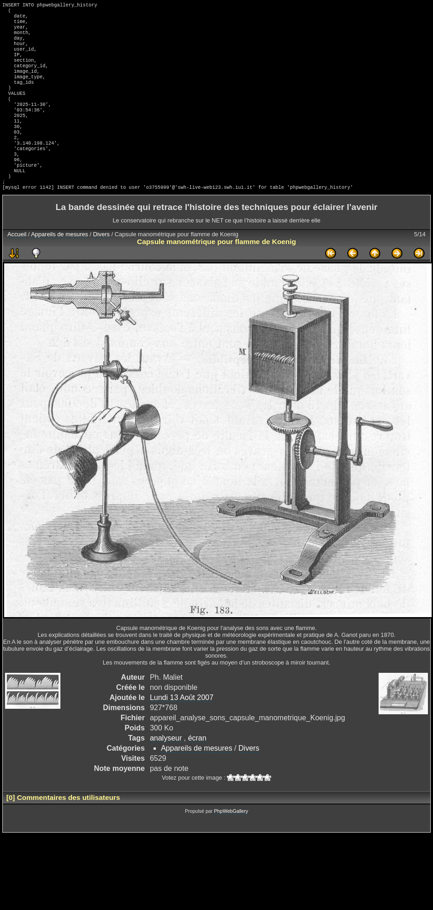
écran (197, 769)
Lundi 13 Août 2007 (182, 729)
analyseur (167, 769)
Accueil (16, 265)
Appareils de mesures (59, 265)
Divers (101, 265)
